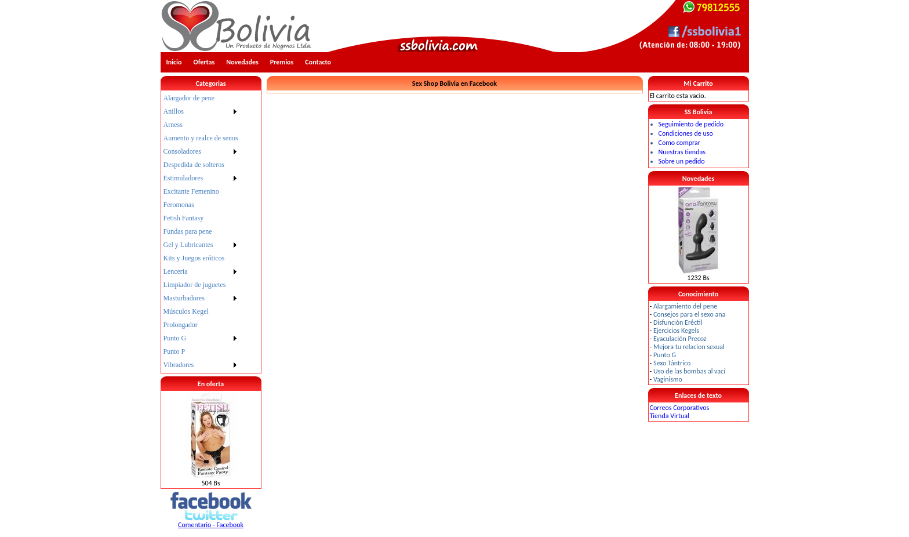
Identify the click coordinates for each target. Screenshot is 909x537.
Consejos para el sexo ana (689, 314)
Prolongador (180, 325)
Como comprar (679, 143)
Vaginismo (667, 379)
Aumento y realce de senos (200, 138)
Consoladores (182, 151)
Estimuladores (183, 178)
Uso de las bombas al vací (689, 371)
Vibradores (178, 365)
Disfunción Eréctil (678, 322)
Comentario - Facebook (210, 525)
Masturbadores (184, 298)
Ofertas (204, 62)
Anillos (173, 111)
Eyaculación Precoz (680, 339)
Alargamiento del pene (685, 306)
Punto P (174, 351)
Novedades (242, 62)
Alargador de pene (188, 98)
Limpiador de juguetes (194, 285)
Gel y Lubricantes (188, 245)
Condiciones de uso (686, 133)
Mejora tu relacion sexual (689, 347)
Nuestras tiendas (682, 152)
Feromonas (178, 205)
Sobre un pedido (682, 161)
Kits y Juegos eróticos (194, 258)
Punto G (175, 338)
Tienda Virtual (669, 416)
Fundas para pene (187, 231)
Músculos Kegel (186, 311)
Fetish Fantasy (183, 218)
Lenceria (175, 271)
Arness (173, 125)
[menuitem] (200, 98)
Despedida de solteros (193, 165)
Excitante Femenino (191, 191)
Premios (282, 62)
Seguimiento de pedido (691, 124)
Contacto (318, 62)
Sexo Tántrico (671, 363)
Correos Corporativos (680, 408)
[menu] (200, 232)
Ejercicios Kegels (676, 330)
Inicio (174, 62)
